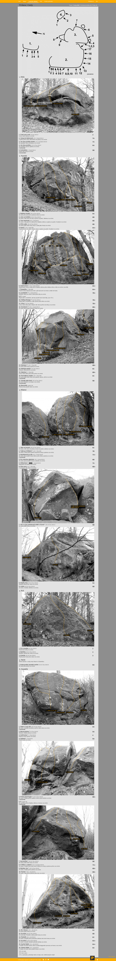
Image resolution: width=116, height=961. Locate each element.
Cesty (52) (76, 5)
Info (41, 1)
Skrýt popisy (111, 956)
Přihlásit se (91, 1)
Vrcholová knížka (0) (85, 5)
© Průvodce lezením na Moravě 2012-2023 (29, 959)
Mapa (24, 1)
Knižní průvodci (48, 1)
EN (97, 1)
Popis (70, 5)
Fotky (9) (94, 5)
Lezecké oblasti (33, 1)
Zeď (19, 1)
